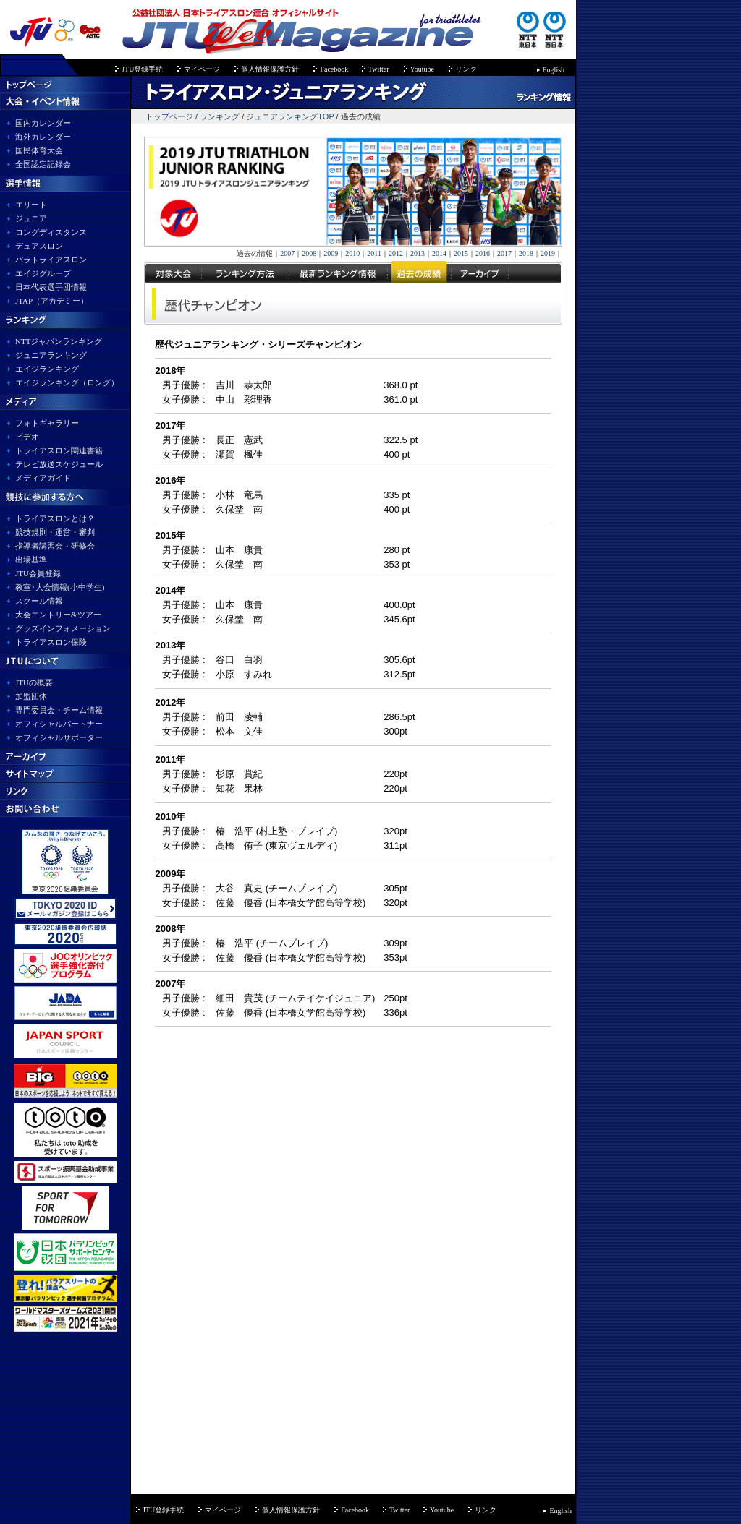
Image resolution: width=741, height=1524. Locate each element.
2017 (504, 253)
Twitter (378, 69)
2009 (330, 253)
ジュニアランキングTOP (290, 116)
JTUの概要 (34, 682)
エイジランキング (47, 368)
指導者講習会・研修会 (55, 545)
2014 (439, 253)
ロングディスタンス (51, 232)
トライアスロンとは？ (55, 518)
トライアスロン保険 (51, 642)
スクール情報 (39, 600)
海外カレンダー (43, 136)
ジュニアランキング (51, 355)
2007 (287, 253)
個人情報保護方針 (270, 69)
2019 (548, 253)
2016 (482, 253)
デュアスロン (39, 245)
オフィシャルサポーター (59, 737)
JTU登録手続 (142, 69)
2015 (461, 253)
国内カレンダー (43, 123)
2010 (352, 253)
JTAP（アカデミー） (51, 300)
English (554, 70)
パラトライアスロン (51, 259)
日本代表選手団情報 (51, 287)
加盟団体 (31, 696)
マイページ (202, 69)
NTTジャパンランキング (58, 341)
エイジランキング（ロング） (67, 382)
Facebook (335, 69)
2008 (309, 253)
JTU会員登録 (38, 573)
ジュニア (31, 218)
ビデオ (27, 436)
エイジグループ (43, 273)
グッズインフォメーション (63, 628)
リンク (466, 69)
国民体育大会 (39, 150)
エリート (31, 204)
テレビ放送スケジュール (59, 464)
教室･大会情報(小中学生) (59, 587)
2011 (374, 253)
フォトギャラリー (47, 423)
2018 (526, 253)
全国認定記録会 (43, 164)
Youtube (422, 69)
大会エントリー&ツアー (58, 614)
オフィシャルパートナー (59, 723)
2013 (417, 253)
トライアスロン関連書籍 (59, 450)
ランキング (220, 116)
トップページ (169, 116)
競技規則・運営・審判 (55, 532)
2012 (396, 253)
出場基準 (31, 559)
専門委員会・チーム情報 (59, 710)
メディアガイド (43, 478)
